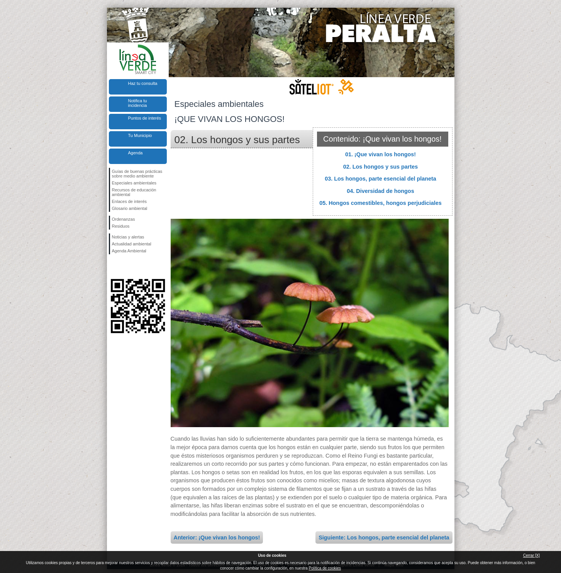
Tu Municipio (140, 135)
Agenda (135, 152)
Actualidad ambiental (131, 244)
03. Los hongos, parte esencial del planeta (380, 179)
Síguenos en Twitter (126, 266)
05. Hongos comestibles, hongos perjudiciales (380, 203)
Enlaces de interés (129, 201)
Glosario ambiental (129, 208)
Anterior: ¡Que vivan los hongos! (217, 537)
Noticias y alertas (128, 237)
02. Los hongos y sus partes (380, 167)
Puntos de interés (144, 118)
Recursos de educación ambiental (134, 192)
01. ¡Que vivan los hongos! (380, 154)
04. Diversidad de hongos (380, 191)
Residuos (121, 226)
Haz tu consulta (143, 83)
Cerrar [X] (531, 555)
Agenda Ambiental (129, 250)
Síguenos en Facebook (113, 266)
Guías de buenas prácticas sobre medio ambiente (137, 173)
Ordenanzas (123, 219)
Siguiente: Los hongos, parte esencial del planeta (384, 537)
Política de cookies (325, 568)
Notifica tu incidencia (137, 103)
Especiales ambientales (134, 183)
